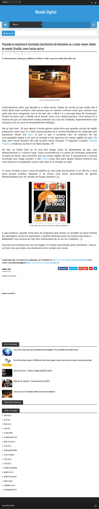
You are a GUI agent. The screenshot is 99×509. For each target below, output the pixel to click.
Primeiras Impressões (10, 450)
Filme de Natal (8, 481)
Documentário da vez (10, 437)
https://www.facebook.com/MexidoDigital (70, 260)
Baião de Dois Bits (9, 442)
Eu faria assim (8, 433)
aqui (30, 134)
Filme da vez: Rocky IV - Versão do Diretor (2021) (32, 381)
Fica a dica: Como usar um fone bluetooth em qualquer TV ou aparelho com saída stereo (46, 349)
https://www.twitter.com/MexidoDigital (42, 263)
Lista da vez (7, 464)
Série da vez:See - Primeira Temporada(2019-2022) (33, 370)
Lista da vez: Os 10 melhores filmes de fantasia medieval (34, 391)
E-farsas (46, 159)
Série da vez (7, 424)
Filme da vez (7, 415)
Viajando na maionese (32, 54)
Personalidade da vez (10, 490)
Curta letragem (9, 455)
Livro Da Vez (8, 459)
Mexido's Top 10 (8, 472)
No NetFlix (7, 420)
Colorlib (11, 505)
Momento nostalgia (10, 477)
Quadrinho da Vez (9, 485)
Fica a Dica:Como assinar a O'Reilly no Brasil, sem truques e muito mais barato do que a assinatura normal (52, 360)
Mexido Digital (45, 12)
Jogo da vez (7, 446)
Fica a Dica (7, 428)
